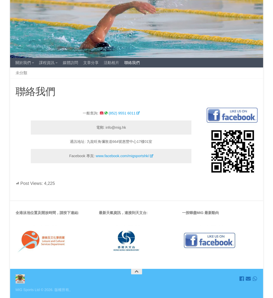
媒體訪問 (70, 63)
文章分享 (91, 63)
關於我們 (23, 63)
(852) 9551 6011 (122, 113)
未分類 (21, 73)
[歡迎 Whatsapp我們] (254, 278)
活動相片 (111, 63)
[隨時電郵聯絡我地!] (248, 278)
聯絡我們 (132, 63)
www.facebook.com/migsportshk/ (122, 156)
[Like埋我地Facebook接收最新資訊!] (241, 278)
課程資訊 (46, 63)
